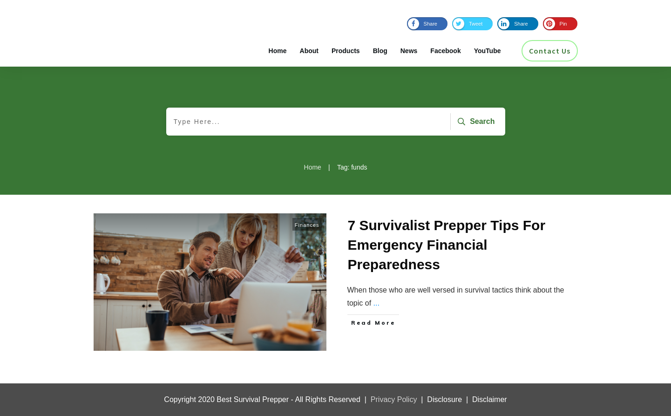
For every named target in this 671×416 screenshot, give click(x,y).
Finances (307, 225)
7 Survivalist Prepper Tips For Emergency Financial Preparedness (447, 245)
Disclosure (444, 399)
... (376, 303)
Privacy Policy (394, 399)
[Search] (474, 121)
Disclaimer (489, 399)
